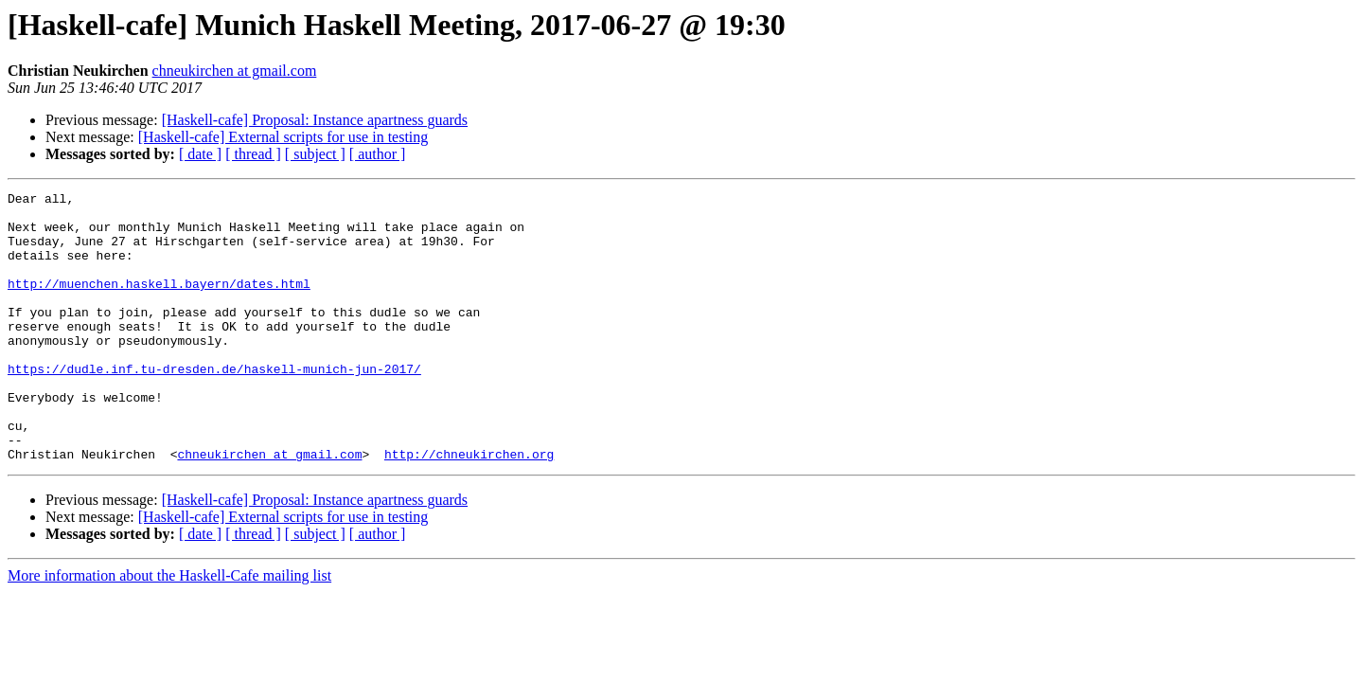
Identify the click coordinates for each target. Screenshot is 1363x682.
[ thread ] (253, 154)
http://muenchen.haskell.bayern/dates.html (159, 303)
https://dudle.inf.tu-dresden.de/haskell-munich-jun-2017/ (214, 405)
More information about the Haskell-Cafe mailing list (169, 629)
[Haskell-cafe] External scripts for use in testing (283, 137)
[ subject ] (315, 154)
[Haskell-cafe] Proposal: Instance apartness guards (315, 120)
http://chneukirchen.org (469, 507)
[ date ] (200, 154)
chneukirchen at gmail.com (234, 71)
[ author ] (377, 154)
